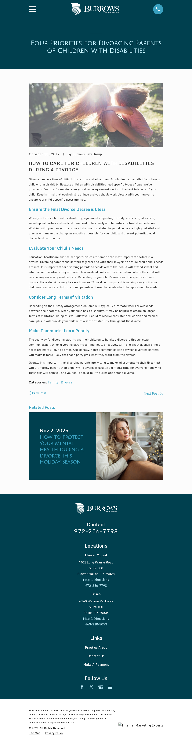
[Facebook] (82, 687)
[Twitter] (91, 687)
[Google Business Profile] (100, 687)
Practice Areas (96, 647)
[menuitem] (34, 733)
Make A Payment (96, 664)
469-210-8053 (96, 624)
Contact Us (96, 655)
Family (53, 382)
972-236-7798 (96, 531)
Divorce (66, 382)
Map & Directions (96, 579)
